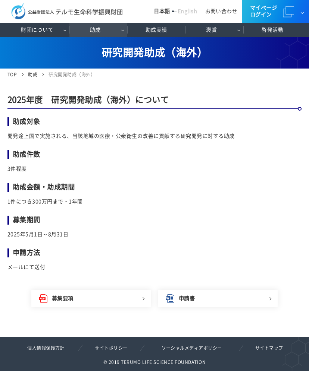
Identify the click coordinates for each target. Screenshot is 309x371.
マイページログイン (263, 11)
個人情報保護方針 (46, 348)
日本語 (162, 11)
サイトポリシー (111, 348)
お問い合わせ (221, 11)
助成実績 (156, 29)
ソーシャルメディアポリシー (192, 348)
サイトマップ (269, 348)
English (187, 11)
